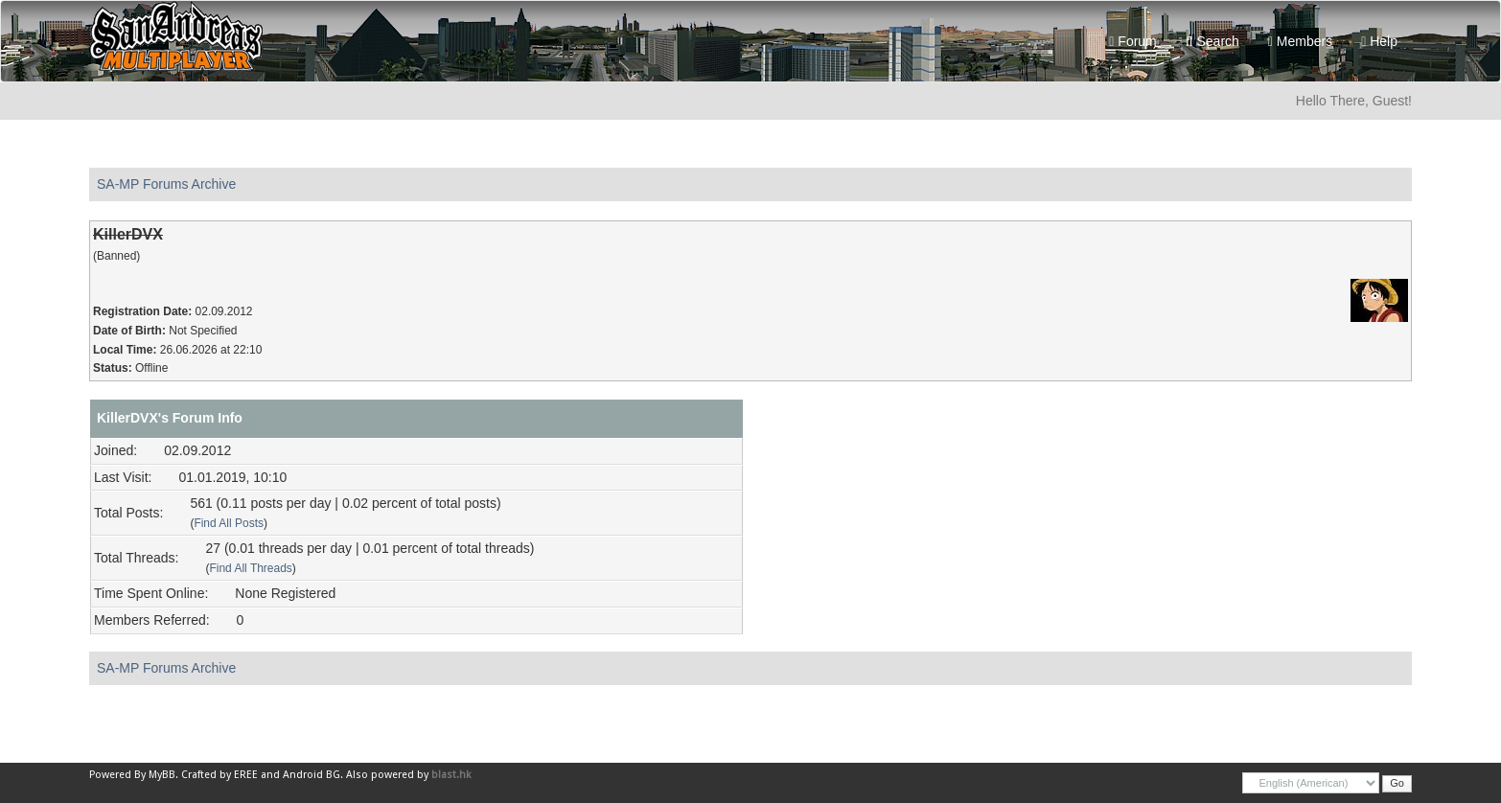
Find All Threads (250, 568)
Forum (1132, 41)
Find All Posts (229, 523)
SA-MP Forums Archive (166, 184)
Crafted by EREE (219, 775)
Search (1212, 41)
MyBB (162, 775)
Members (1300, 41)
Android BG (311, 775)
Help (1379, 41)
